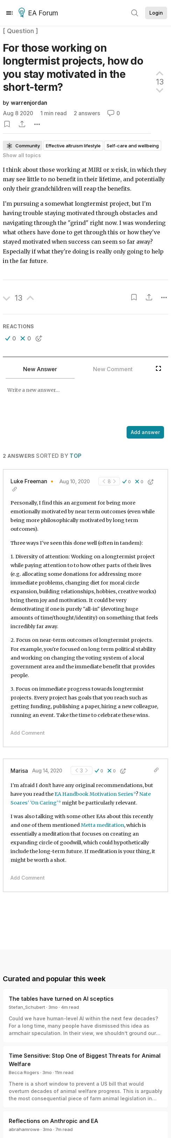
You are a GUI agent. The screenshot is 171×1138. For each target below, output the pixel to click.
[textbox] (84, 403)
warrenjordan (29, 103)
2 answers (87, 113)
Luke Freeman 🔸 (32, 481)
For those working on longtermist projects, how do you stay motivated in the (73, 67)
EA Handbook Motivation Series (94, 794)
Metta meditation (102, 825)
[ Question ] (20, 31)
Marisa (19, 771)
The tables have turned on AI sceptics (61, 998)
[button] (10, 338)
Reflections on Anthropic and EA (53, 1120)
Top (75, 456)
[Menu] (9, 13)
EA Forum (39, 13)
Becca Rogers (24, 1072)
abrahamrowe (24, 1129)
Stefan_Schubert (27, 1007)
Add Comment (27, 733)
